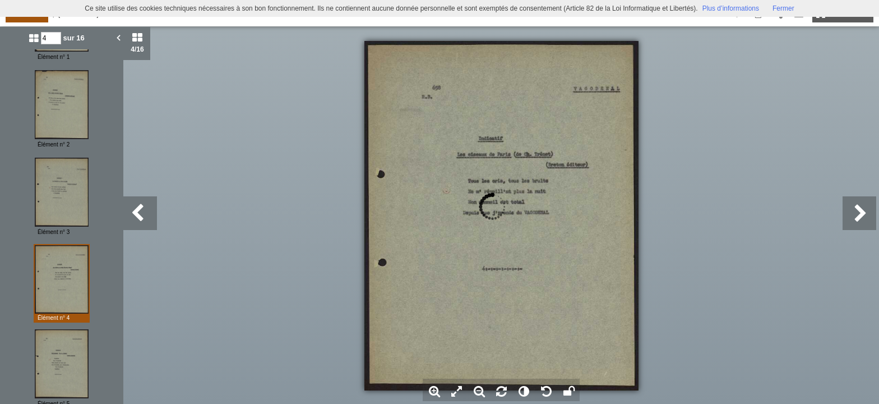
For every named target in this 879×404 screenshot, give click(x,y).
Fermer (783, 8)
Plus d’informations (730, 8)
